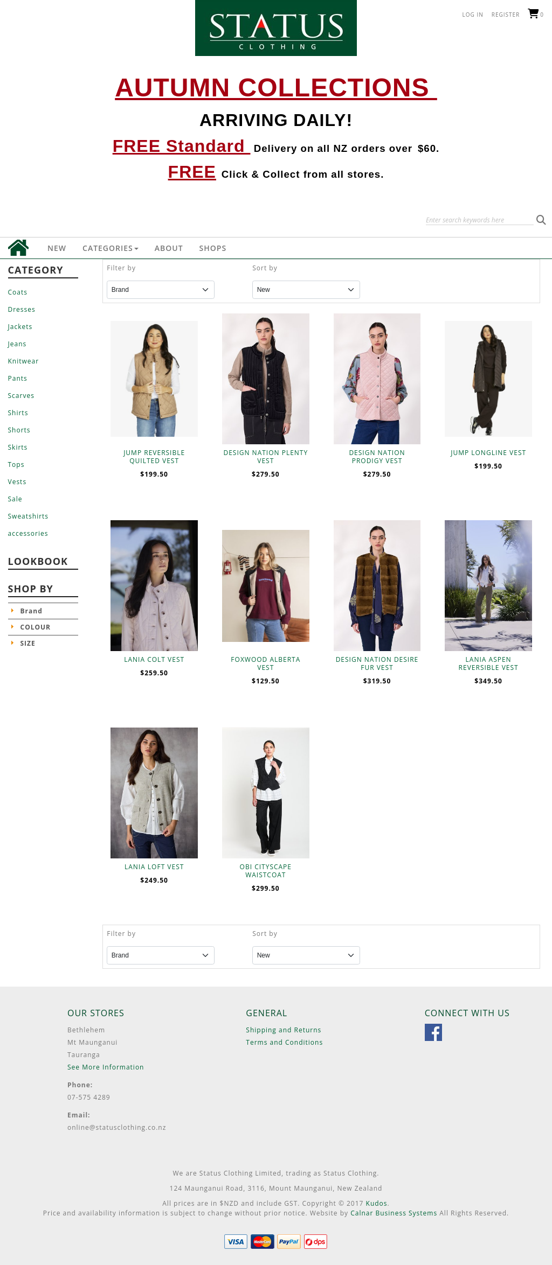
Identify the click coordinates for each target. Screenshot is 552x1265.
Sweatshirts (28, 516)
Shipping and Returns (283, 1030)
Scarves (21, 395)
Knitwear (23, 361)
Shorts (19, 430)
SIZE (28, 643)
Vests (17, 481)
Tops (16, 464)
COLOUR (35, 627)
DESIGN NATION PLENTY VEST (265, 456)
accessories (28, 533)
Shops (213, 248)
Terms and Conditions (284, 1042)
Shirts (18, 412)
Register (506, 14)
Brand (31, 611)
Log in (473, 14)
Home (18, 248)
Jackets (20, 326)
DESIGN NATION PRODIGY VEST (377, 456)
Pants (17, 378)
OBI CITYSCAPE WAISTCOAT (266, 870)
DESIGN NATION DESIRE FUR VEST (377, 663)
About (169, 248)
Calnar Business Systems (393, 1213)
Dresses (22, 309)
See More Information (105, 1067)
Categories (110, 248)
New (56, 248)
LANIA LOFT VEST (154, 866)
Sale (15, 499)
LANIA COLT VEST (154, 659)
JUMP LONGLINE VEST (488, 452)
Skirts (18, 447)
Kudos (377, 1203)
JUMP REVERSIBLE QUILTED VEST (154, 456)
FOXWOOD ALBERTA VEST (265, 663)
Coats (17, 292)
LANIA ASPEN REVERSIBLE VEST (489, 663)
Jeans (17, 343)
